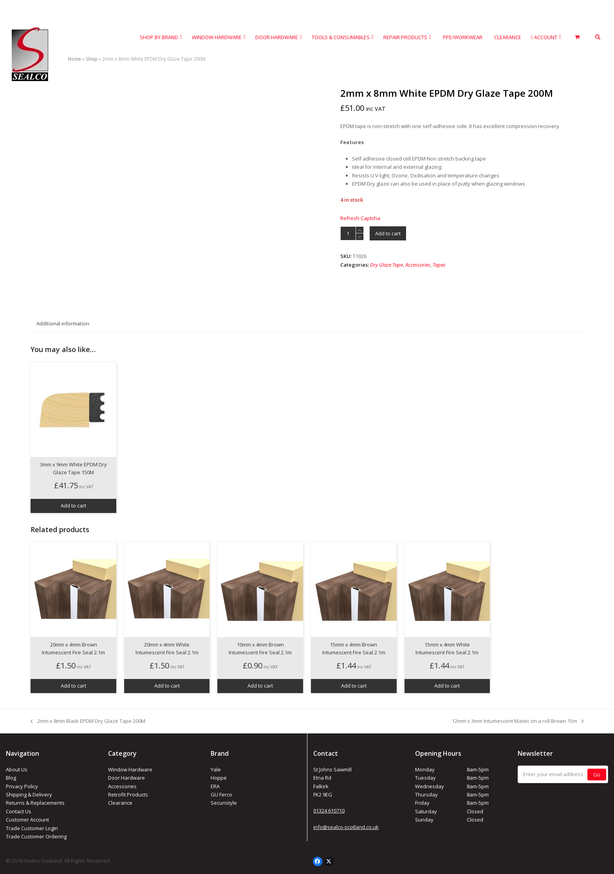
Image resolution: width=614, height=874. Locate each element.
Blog (11, 777)
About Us (16, 769)
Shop (92, 59)
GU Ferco (221, 794)
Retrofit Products (128, 794)
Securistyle (224, 802)
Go (596, 774)
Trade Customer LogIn (32, 828)
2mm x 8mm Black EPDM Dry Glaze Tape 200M (88, 721)
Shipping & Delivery (29, 794)
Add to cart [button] (73, 505)
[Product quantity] (348, 233)
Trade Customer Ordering (36, 836)
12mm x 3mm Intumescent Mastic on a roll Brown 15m (517, 721)
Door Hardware (126, 777)
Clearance (120, 802)
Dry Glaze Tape (386, 264)
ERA (215, 786)
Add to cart (388, 233)
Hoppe (219, 777)
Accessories (417, 264)
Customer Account (27, 819)
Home (74, 59)
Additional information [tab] (62, 323)
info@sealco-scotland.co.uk (346, 827)
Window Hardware (130, 769)
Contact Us (18, 811)
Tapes (439, 264)
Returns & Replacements (35, 802)
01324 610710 (329, 810)
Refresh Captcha (360, 218)
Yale (216, 769)
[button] (597, 37)
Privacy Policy (22, 786)
